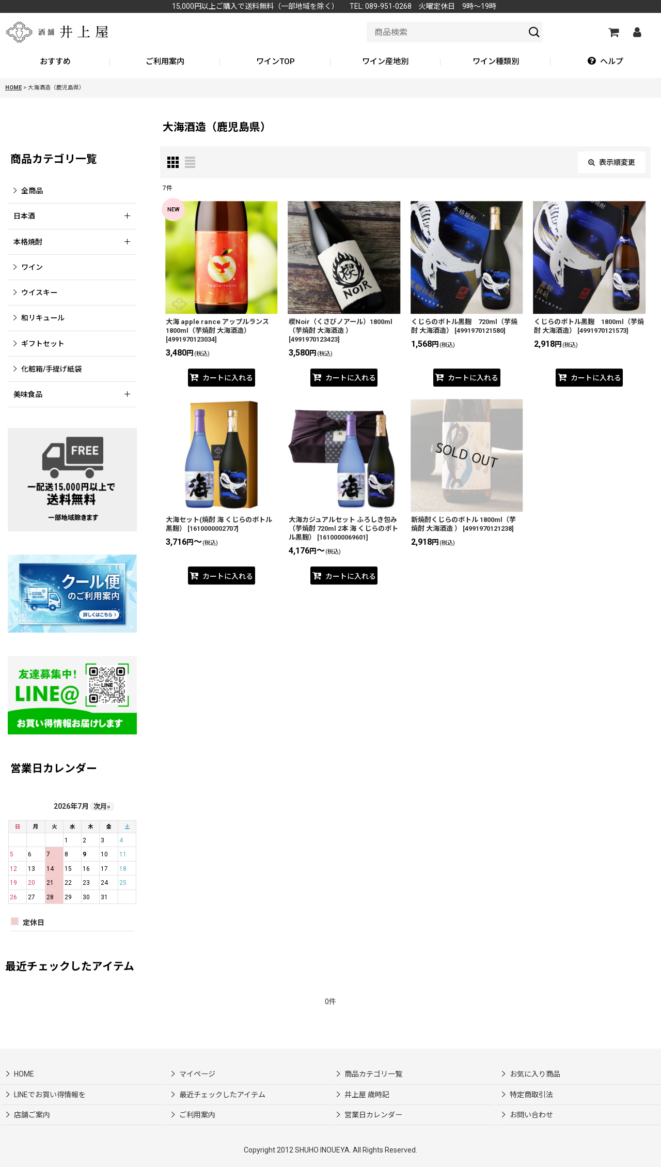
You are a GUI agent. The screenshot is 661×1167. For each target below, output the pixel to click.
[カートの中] (613, 32)
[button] (605, 62)
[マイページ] (636, 32)
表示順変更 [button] (611, 162)
